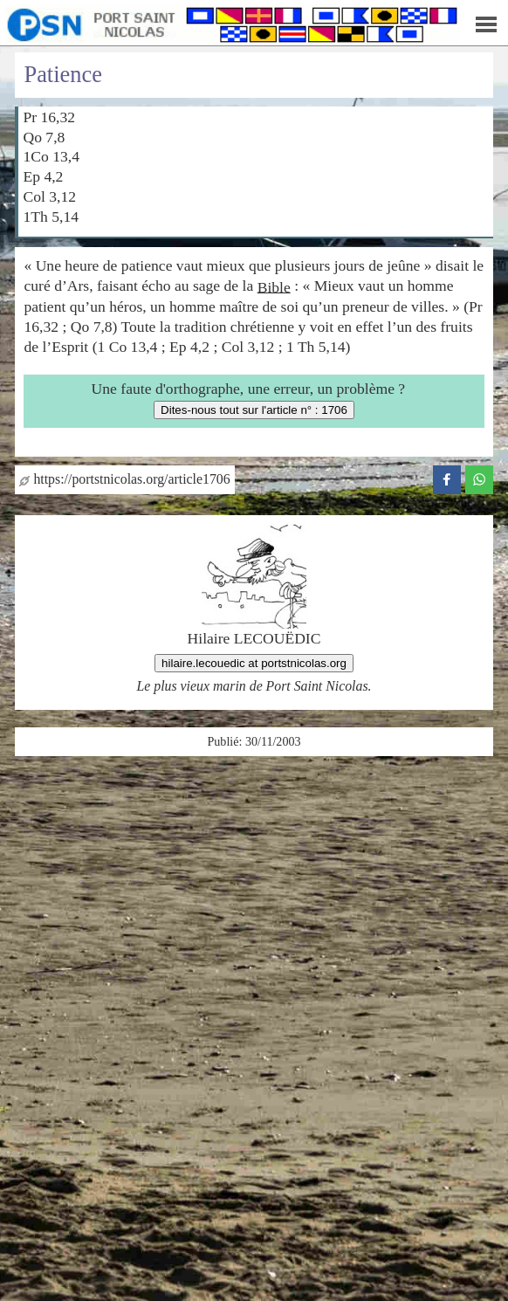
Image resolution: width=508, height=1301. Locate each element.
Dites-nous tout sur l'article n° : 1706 (254, 409)
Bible (274, 286)
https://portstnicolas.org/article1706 (124, 479)
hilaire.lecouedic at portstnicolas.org (254, 663)
